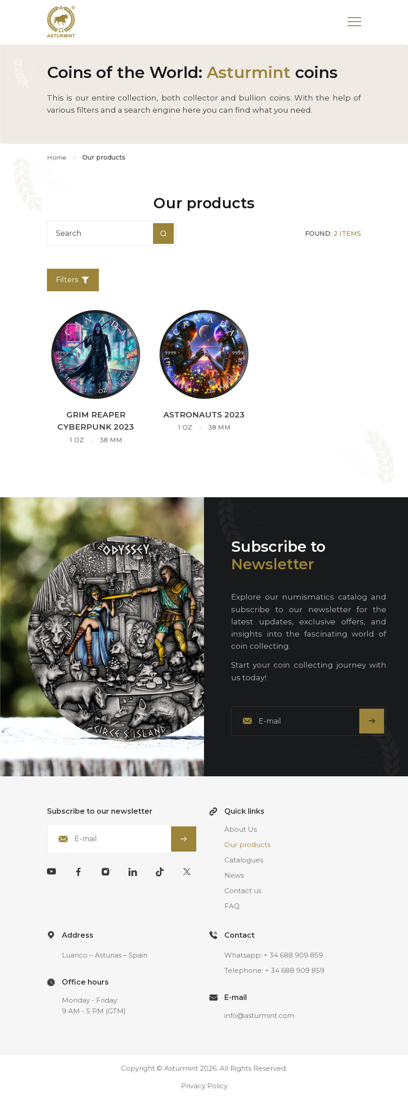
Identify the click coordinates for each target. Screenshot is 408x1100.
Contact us (242, 891)
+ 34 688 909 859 (293, 956)
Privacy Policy (204, 1086)
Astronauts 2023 (204, 415)
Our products (247, 845)
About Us (240, 830)
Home (57, 157)
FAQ (232, 907)
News (234, 876)
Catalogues (243, 861)
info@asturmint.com (259, 1016)
